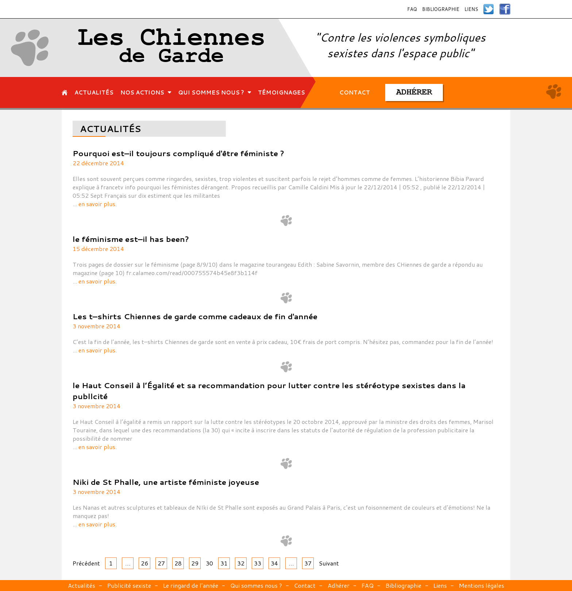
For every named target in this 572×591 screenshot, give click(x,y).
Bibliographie (440, 9)
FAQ (412, 9)
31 (224, 563)
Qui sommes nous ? (256, 585)
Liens (471, 9)
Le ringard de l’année (190, 585)
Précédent (86, 563)
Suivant (329, 563)
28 (178, 563)
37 (308, 563)
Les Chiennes (172, 48)
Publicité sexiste (129, 585)
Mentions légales (481, 585)
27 (161, 563)
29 (194, 563)
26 (144, 563)
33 (257, 563)
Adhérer (338, 585)
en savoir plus (96, 204)
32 (240, 563)
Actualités (81, 585)
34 (274, 563)
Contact (305, 585)
